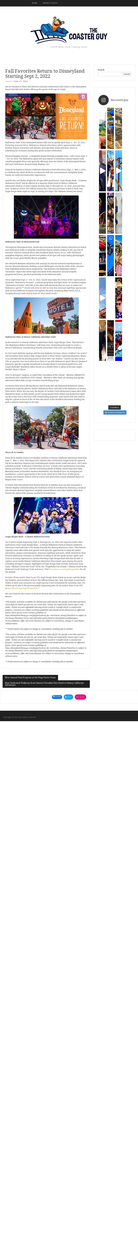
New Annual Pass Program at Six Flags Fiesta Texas (30, 677)
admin (8, 81)
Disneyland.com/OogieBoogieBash (64, 569)
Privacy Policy (50, 3)
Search (101, 70)
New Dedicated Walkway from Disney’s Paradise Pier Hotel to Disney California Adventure (44, 684)
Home (34, 3)
